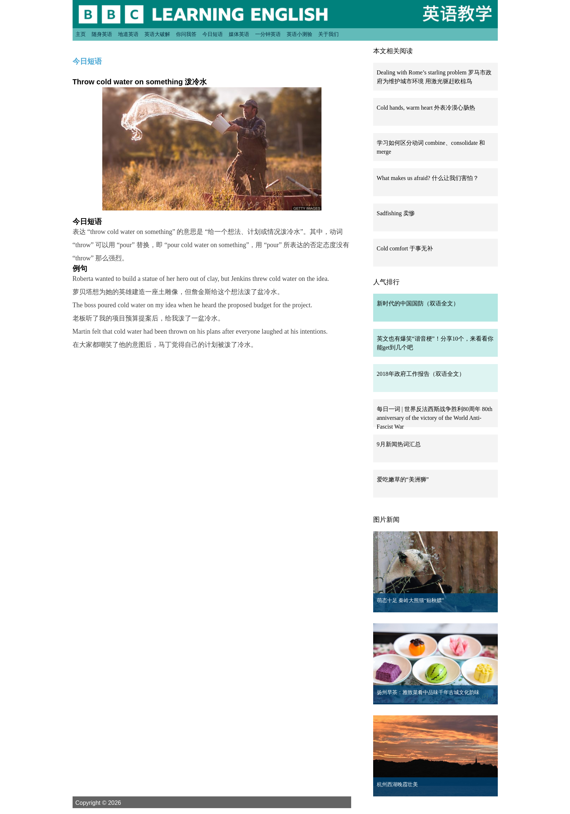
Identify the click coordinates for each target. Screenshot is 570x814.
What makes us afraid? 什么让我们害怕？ (428, 178)
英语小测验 (299, 34)
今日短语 (212, 34)
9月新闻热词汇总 (399, 444)
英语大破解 (157, 34)
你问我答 (186, 34)
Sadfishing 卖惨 (396, 213)
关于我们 (328, 34)
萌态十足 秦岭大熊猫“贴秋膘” (410, 600)
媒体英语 (239, 34)
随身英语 (102, 34)
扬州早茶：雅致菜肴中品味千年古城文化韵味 (428, 692)
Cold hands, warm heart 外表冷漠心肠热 (426, 107)
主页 (81, 34)
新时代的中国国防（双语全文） (418, 303)
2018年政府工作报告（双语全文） (421, 374)
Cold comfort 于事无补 (405, 248)
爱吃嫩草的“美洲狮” (403, 479)
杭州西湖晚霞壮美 (397, 784)
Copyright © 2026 (107, 802)
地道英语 (128, 34)
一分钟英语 (268, 34)
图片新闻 (386, 519)
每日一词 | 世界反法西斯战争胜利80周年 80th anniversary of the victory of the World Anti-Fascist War (435, 418)
